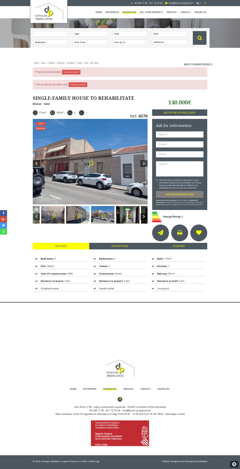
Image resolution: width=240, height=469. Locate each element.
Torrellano (60, 63)
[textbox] (91, 33)
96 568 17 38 (96, 410)
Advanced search (71, 72)
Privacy (73, 461)
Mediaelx (55, 461)
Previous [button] (36, 161)
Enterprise (112, 12)
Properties (129, 12)
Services (172, 12)
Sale (86, 63)
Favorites (200, 12)
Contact (185, 12)
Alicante (51, 63)
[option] (90, 161)
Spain (43, 63)
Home (99, 12)
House (79, 63)
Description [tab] (119, 246)
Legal (64, 461)
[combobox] (90, 33)
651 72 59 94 (113, 410)
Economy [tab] (179, 246)
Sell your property (151, 12)
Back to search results (198, 64)
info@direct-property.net (136, 410)
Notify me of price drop (180, 112)
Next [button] (144, 161)
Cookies (83, 461)
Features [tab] (61, 246)
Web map (94, 461)
